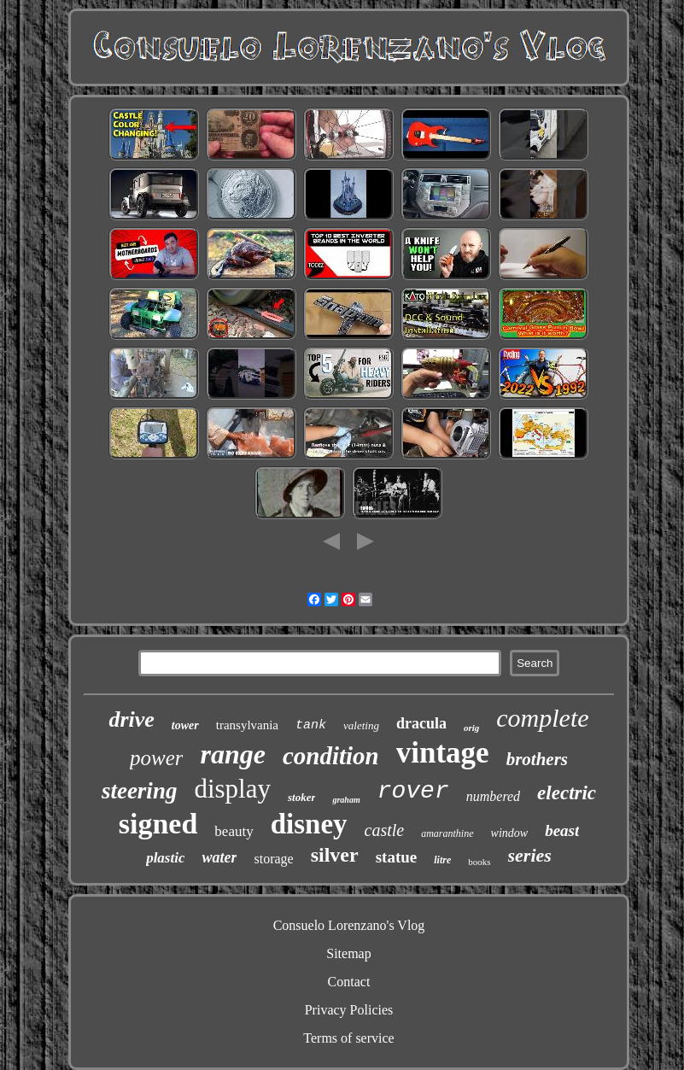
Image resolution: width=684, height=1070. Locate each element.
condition (331, 755)
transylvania (247, 725)
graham (346, 799)
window (510, 833)
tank (310, 725)
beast (562, 830)
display (232, 789)
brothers (537, 759)
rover (413, 791)
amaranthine (447, 833)
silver (335, 855)
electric (566, 793)
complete (542, 718)
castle (385, 830)
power (157, 757)
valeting (361, 725)
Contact (349, 981)
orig (471, 727)
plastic (165, 858)
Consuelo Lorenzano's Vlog (349, 925)
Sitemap (348, 953)
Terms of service (348, 1038)
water (219, 857)
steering (140, 791)
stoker (302, 797)
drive (131, 719)
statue (397, 857)
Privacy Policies (349, 1010)
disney (309, 824)
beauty (233, 831)
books (479, 862)
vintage (442, 752)
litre (442, 860)
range (232, 754)
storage (273, 858)
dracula (421, 723)
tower (185, 725)
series (530, 855)
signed (158, 823)
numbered (493, 796)
